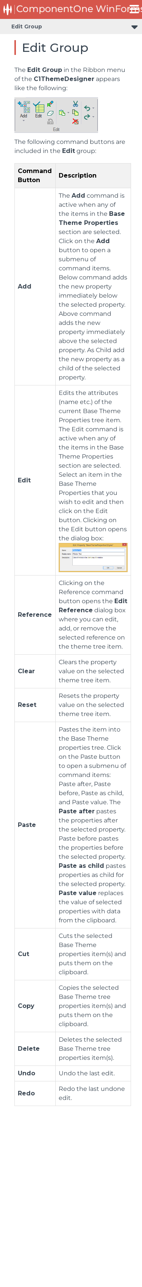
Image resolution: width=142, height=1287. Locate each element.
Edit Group (26, 26)
